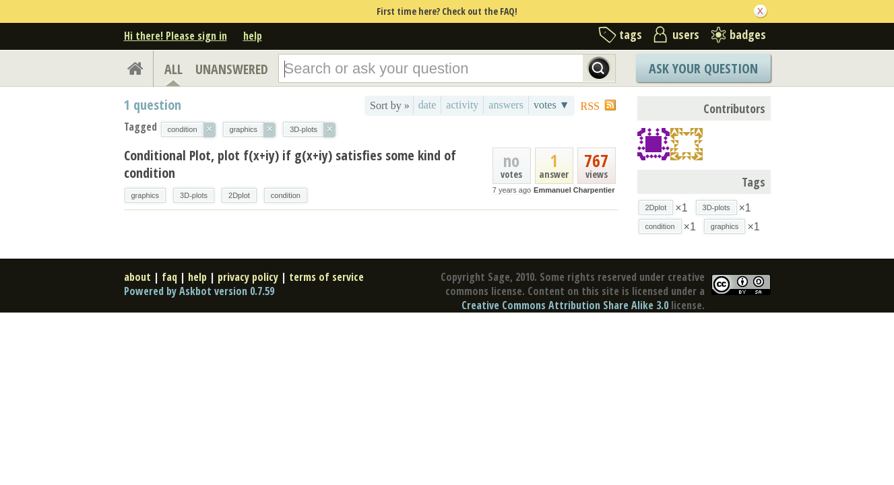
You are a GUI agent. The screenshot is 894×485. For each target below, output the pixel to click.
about (137, 276)
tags (630, 34)
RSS (590, 106)
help (252, 35)
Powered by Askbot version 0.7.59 (199, 291)
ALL (173, 69)
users (685, 34)
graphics (145, 195)
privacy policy (248, 276)
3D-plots (193, 195)
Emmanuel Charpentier (574, 190)
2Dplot (239, 195)
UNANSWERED (231, 69)
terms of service (326, 276)
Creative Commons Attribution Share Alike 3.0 (564, 305)
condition (285, 195)
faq (169, 276)
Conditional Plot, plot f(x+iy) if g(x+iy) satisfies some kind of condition (290, 164)
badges (748, 34)
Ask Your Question (703, 68)
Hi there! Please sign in (175, 35)
